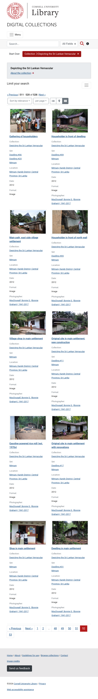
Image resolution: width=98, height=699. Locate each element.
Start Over (14, 54)
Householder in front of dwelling (68, 136)
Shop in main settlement (22, 548)
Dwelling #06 (15, 155)
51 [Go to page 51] (76, 628)
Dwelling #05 (57, 256)
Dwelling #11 (57, 360)
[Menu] (15, 34)
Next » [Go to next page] (29, 628)
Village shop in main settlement (26, 338)
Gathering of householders (23, 136)
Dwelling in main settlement (66, 548)
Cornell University (15, 11)
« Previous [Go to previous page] (15, 628)
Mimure (13, 162)
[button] (51, 54)
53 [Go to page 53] (10, 634)
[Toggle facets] (86, 85)
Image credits (13, 661)
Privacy (42, 683)
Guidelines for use (30, 655)
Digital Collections (32, 24)
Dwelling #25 (15, 158)
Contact (64, 655)
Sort (19, 101)
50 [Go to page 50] (69, 628)
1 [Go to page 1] (37, 628)
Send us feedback (19, 668)
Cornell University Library (25, 683)
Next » (42, 94)
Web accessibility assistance (20, 689)
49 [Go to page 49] (62, 628)
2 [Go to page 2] (43, 628)
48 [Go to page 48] (55, 628)
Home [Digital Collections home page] (10, 655)
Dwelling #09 (57, 155)
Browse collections (50, 655)
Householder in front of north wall (69, 237)
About (17, 655)
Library (45, 11)
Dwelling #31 (57, 567)
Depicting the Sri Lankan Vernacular (26, 145)
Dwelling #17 (57, 465)
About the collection (22, 73)
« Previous (12, 94)
